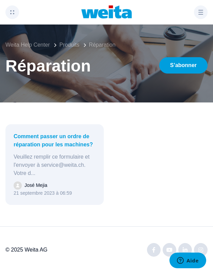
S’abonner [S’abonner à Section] (183, 65)
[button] (12, 12)
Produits (69, 45)
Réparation (102, 45)
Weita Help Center (27, 45)
